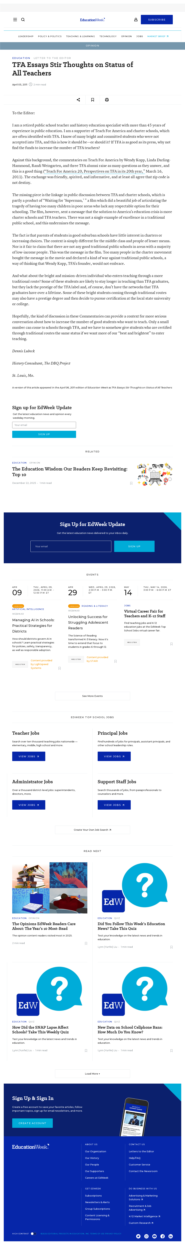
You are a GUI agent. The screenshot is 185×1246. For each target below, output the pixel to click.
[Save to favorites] (93, 99)
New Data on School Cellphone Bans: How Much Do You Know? (130, 1029)
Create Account (32, 1123)
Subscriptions (93, 1195)
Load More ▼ (92, 1073)
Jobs (139, 36)
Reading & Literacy (95, 606)
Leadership (25, 36)
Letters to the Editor (141, 1151)
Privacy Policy (113, 1234)
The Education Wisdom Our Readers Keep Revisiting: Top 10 (70, 471)
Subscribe (157, 21)
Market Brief (157, 36)
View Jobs (29, 756)
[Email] (70, 546)
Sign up (134, 546)
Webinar (18, 614)
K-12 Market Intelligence (144, 1216)
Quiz (117, 918)
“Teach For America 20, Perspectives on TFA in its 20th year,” (94, 171)
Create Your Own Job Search (92, 829)
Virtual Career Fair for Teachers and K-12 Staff (144, 613)
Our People (92, 1164)
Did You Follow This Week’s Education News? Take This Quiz (131, 926)
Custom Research (141, 1223)
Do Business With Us (143, 1188)
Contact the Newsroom (143, 1171)
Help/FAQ (134, 1158)
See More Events (92, 696)
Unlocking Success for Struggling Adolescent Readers (88, 622)
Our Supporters (94, 1171)
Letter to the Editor (52, 57)
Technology (107, 36)
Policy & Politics (49, 36)
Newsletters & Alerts (97, 1202)
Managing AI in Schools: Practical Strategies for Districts (33, 625)
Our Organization (95, 1151)
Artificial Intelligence (28, 609)
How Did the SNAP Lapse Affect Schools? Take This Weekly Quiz (40, 1029)
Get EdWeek (93, 1188)
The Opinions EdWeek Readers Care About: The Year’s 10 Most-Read (44, 926)
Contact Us (137, 1144)
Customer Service (139, 1164)
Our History (92, 1158)
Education (21, 58)
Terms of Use (97, 1234)
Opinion (125, 36)
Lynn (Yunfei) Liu (107, 946)
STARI (94, 661)
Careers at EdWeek (96, 1177)
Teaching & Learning (79, 36)
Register (20, 664)
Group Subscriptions (97, 1208)
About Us (91, 1144)
